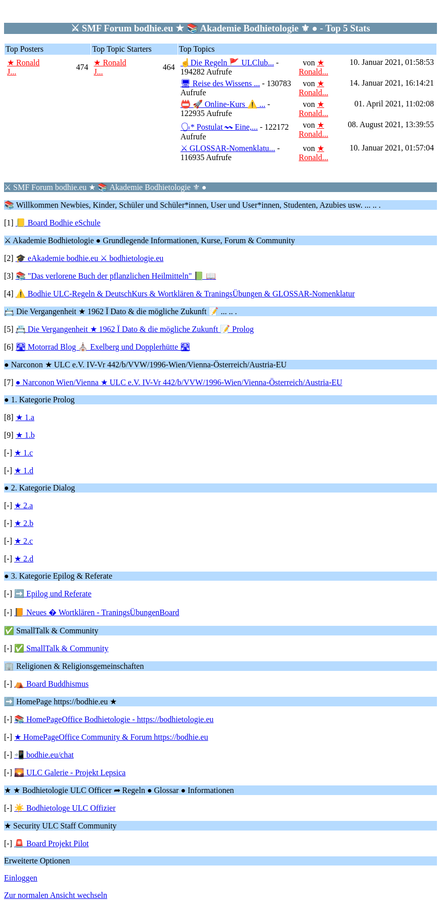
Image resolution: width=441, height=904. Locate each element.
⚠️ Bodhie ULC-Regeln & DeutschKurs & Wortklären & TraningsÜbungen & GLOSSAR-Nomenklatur (185, 293)
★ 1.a (25, 417)
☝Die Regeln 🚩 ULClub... (227, 62)
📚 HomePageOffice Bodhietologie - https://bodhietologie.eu (113, 719)
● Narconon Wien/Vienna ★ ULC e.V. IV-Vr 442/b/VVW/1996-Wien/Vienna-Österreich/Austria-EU (179, 382)
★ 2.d (23, 558)
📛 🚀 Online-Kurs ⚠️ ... (223, 104)
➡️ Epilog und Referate (53, 593)
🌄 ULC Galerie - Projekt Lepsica (69, 772)
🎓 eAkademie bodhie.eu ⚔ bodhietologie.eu (90, 258)
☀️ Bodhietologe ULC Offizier (65, 808)
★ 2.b (23, 523)
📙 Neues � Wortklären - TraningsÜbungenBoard (96, 612)
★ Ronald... (313, 67)
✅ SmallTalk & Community (61, 648)
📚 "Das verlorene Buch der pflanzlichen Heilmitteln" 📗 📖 (116, 276)
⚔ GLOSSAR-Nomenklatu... (228, 148)
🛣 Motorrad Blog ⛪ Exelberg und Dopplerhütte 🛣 (103, 347)
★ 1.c (23, 452)
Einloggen (20, 878)
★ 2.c (23, 541)
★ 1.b (25, 435)
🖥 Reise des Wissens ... (220, 83)
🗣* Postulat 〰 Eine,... (219, 127)
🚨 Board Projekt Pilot (51, 843)
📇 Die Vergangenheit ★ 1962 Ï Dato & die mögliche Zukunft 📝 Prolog (135, 329)
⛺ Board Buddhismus (51, 684)
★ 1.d (23, 470)
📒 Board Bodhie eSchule (58, 222)
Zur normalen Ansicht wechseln (55, 895)
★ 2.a (23, 505)
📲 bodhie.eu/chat (44, 754)
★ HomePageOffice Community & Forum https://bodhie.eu (111, 737)
